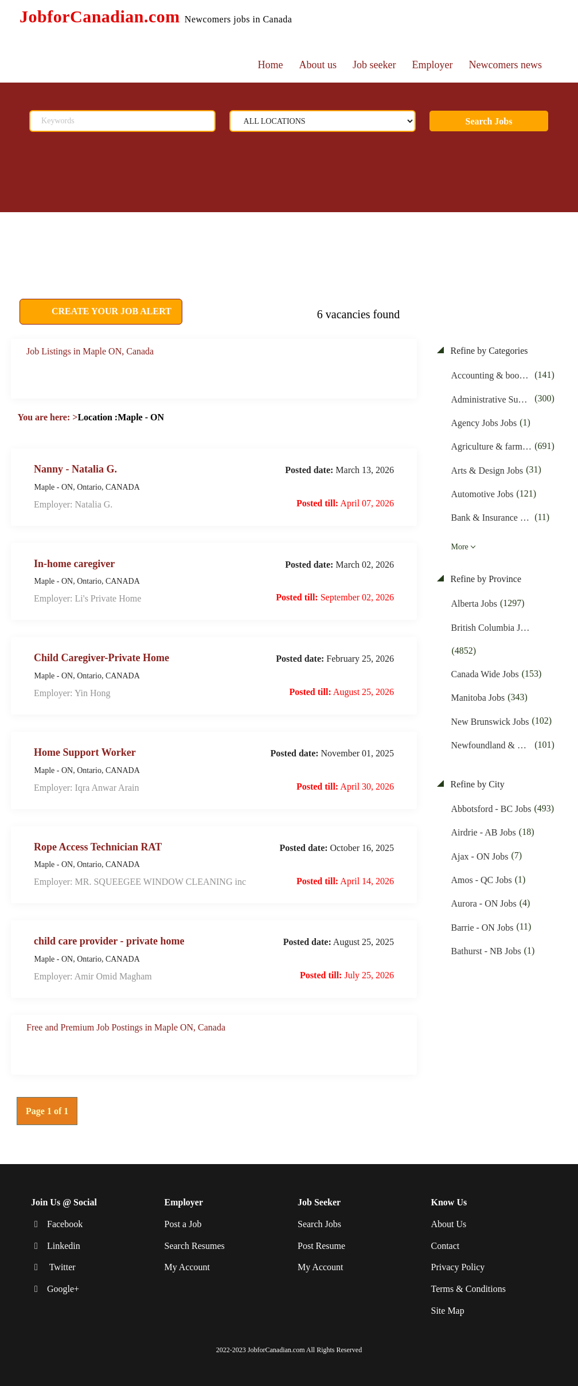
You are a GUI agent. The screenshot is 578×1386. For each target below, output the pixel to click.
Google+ (63, 1289)
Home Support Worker (85, 752)
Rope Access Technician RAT (98, 846)
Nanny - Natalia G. (75, 468)
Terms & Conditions (468, 1289)
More (459, 546)
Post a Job (183, 1224)
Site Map (447, 1310)
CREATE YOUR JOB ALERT (110, 311)
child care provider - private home (109, 941)
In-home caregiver (74, 563)
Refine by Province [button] (485, 579)
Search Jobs (489, 121)
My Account (187, 1267)
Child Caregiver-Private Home (101, 657)
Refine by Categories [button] (488, 351)
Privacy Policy (458, 1267)
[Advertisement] (277, 241)
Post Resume (321, 1245)
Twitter (61, 1267)
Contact (445, 1245)
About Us (449, 1224)
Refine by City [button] (476, 784)
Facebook (65, 1224)
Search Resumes (195, 1245)
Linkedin (63, 1245)
